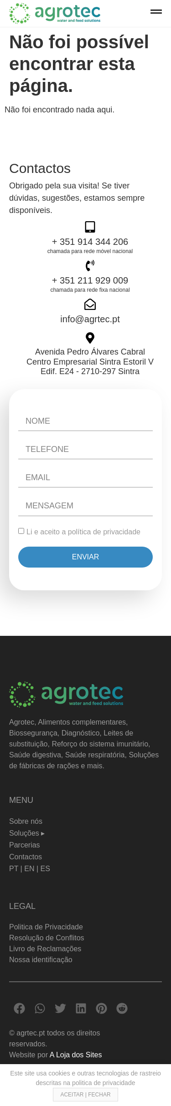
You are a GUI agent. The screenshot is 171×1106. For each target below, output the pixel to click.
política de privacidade (104, 532)
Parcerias (24, 845)
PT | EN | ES (29, 869)
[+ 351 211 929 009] (90, 265)
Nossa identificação (41, 960)
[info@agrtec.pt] (90, 304)
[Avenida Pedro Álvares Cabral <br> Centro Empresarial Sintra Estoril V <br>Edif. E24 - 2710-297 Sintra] (90, 338)
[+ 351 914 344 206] (90, 227)
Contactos (25, 857)
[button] (19, 1008)
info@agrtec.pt (89, 319)
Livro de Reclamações (45, 949)
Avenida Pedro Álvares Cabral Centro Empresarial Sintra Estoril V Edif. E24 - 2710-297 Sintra (90, 361)
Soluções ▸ (27, 833)
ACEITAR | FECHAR (85, 1094)
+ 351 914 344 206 (90, 242)
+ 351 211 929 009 (90, 280)
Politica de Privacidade (46, 927)
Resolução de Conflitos (46, 938)
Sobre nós (25, 821)
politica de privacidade (103, 1082)
